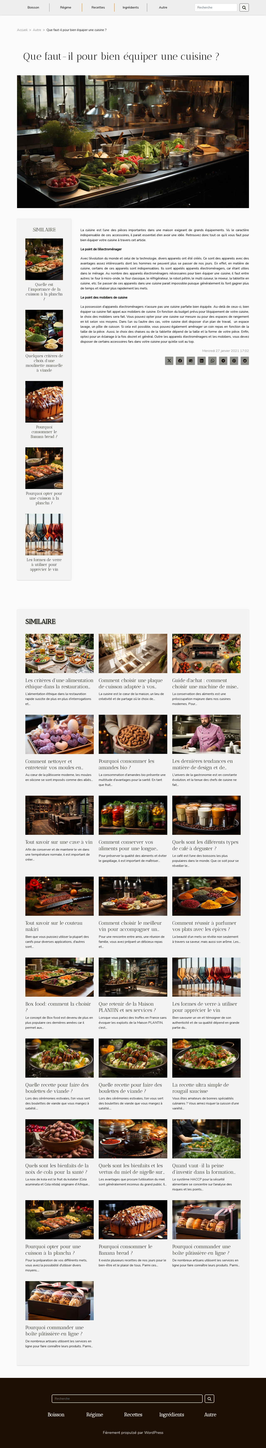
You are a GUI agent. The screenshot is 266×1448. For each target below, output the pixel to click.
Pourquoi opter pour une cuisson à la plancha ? (44, 498)
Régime (65, 7)
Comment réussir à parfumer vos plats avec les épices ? (204, 926)
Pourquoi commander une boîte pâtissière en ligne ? (201, 1249)
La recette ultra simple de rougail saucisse (200, 1088)
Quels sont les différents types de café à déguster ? (205, 845)
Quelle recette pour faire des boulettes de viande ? (57, 1088)
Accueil (22, 30)
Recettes (98, 7)
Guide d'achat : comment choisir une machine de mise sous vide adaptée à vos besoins (204, 689)
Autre (163, 7)
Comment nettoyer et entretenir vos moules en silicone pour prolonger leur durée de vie (56, 770)
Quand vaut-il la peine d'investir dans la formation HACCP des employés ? (203, 1172)
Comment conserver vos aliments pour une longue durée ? (127, 848)
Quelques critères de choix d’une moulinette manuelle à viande (44, 363)
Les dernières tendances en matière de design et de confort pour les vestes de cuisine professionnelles (202, 770)
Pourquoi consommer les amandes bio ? (126, 764)
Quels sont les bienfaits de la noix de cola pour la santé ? (57, 1169)
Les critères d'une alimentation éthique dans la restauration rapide (59, 686)
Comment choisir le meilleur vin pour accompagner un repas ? (130, 929)
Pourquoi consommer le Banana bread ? (44, 432)
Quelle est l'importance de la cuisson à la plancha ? (44, 291)
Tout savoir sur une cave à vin (59, 842)
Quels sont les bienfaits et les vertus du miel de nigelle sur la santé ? (131, 1172)
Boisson (33, 7)
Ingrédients (131, 7)
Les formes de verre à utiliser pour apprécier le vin (44, 564)
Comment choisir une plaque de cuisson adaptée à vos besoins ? (131, 686)
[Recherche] (216, 7)
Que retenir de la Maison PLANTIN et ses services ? (127, 1007)
